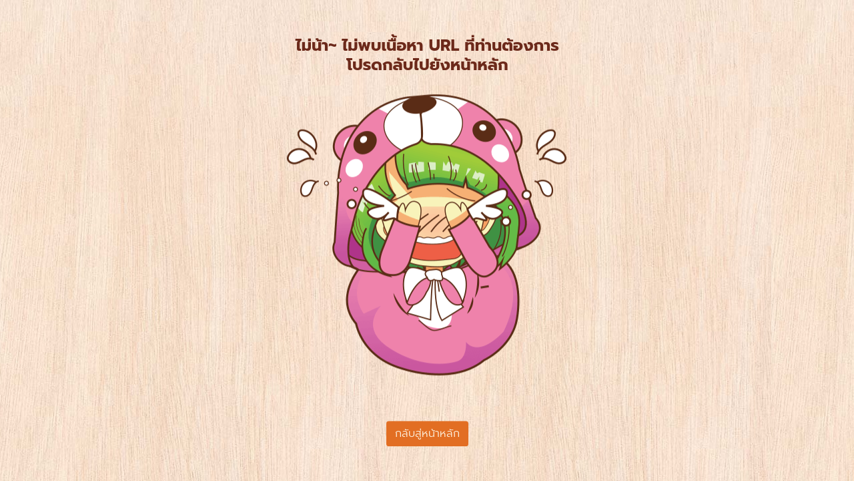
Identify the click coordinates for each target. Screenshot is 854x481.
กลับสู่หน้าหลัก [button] (427, 434)
